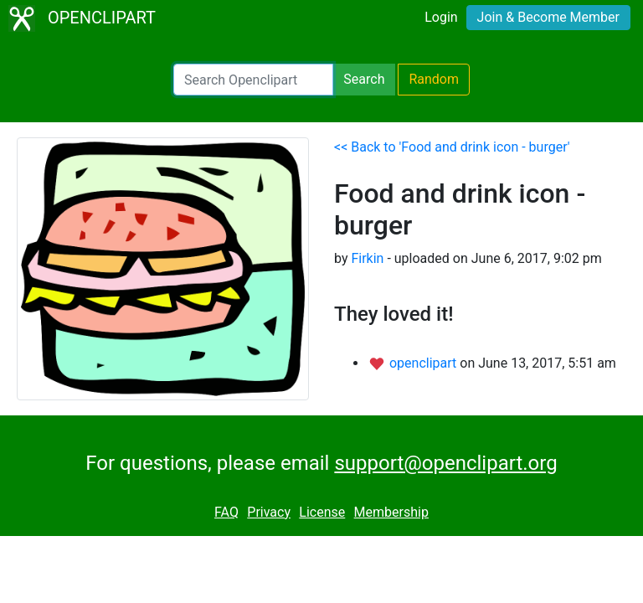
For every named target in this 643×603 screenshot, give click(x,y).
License (322, 512)
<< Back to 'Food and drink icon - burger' (452, 147)
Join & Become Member (548, 17)
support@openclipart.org (445, 463)
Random (434, 79)
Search (363, 79)
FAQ (226, 512)
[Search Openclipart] (253, 79)
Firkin (367, 258)
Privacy (269, 512)
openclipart (424, 363)
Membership (391, 512)
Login (440, 17)
